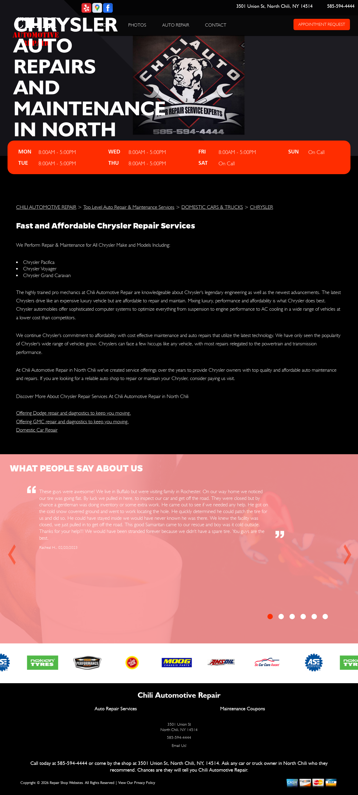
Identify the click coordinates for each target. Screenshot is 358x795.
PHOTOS (137, 25)
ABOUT (105, 25)
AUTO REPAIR (175, 25)
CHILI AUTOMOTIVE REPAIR (46, 207)
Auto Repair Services (116, 708)
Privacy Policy (144, 783)
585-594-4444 (341, 6)
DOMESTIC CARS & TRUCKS (212, 207)
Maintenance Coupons (242, 708)
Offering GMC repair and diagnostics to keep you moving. (72, 421)
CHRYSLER (261, 207)
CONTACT (215, 25)
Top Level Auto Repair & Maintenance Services (128, 207)
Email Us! (179, 745)
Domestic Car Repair (37, 430)
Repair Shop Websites (66, 783)
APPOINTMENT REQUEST (321, 24)
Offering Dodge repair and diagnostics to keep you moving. (73, 413)
